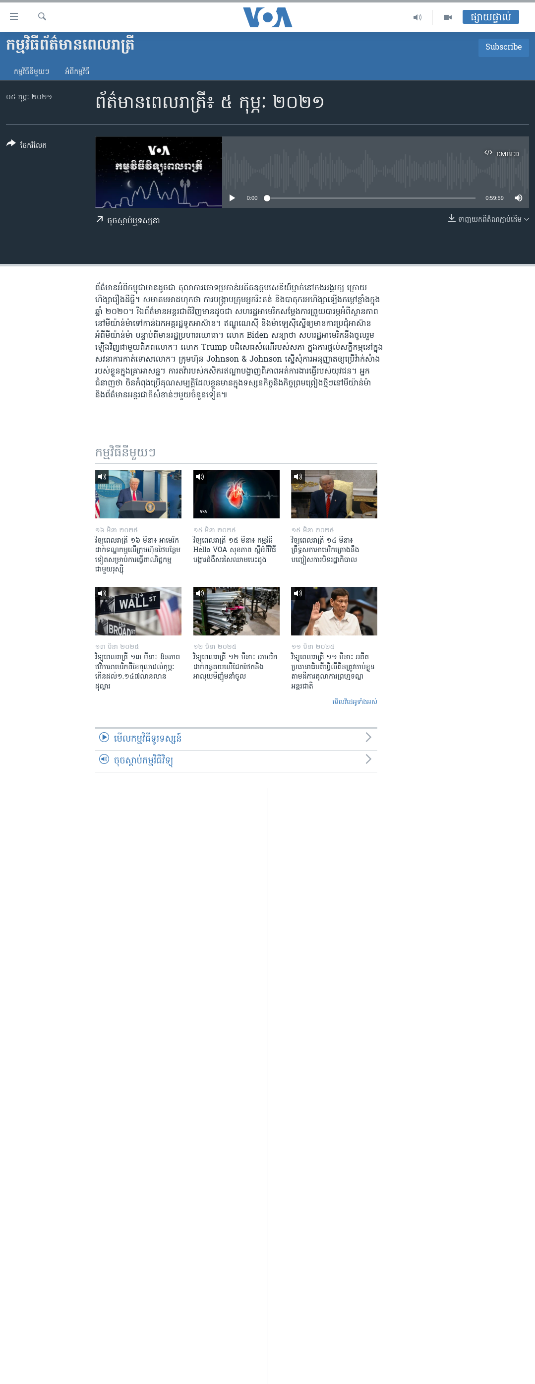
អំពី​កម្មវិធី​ (77, 72)
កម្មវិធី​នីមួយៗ (31, 72)
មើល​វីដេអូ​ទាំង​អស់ (354, 702)
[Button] (26, 146)
